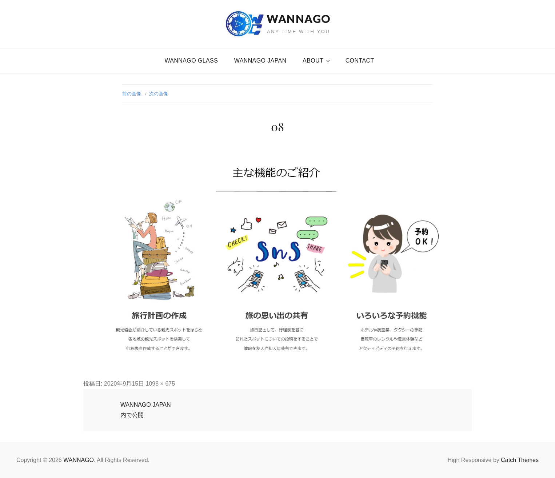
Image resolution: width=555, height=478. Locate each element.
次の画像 (158, 93)
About (317, 60)
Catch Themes (520, 460)
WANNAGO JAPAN (260, 60)
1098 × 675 (160, 384)
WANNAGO (299, 18)
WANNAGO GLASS (191, 60)
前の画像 (131, 93)
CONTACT (360, 60)
